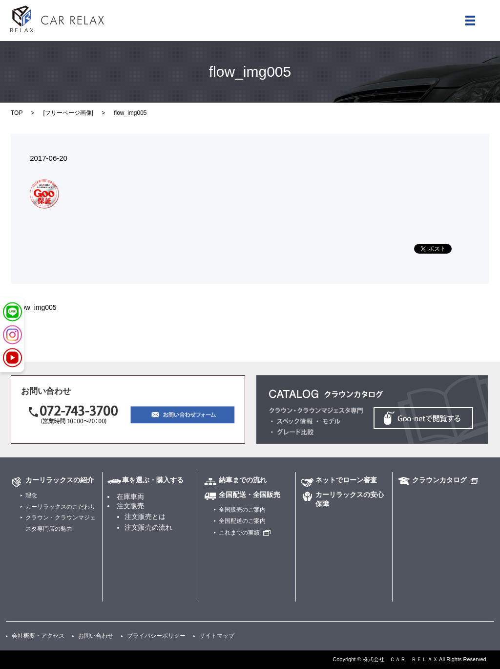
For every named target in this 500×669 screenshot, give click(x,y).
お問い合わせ (95, 635)
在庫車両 (130, 496)
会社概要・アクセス (38, 635)
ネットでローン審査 (346, 480)
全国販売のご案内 (242, 509)
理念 (31, 495)
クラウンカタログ (439, 480)
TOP (16, 112)
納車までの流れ (243, 480)
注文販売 (130, 506)
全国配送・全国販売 (249, 494)
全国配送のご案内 (242, 521)
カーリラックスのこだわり (60, 506)
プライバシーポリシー (156, 635)
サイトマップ (216, 635)
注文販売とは (145, 516)
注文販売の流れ (148, 527)
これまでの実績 (239, 532)
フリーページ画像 (68, 112)
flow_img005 (37, 307)
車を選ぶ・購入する (153, 480)
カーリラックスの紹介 (59, 480)
